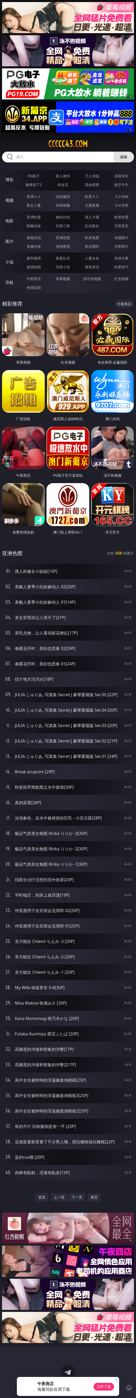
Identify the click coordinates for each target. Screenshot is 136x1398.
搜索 (123, 156)
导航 (9, 282)
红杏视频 (121, 278)
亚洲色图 (63, 237)
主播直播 (92, 205)
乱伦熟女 (92, 225)
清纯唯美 (63, 246)
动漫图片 (121, 237)
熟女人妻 (34, 205)
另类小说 (63, 266)
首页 (42, 1197)
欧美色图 (92, 237)
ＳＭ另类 (121, 205)
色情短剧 (34, 287)
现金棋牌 (92, 184)
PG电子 (34, 175)
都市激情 (34, 258)
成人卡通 (92, 217)
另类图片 (121, 246)
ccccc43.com (68, 144)
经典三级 (63, 225)
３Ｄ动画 (121, 196)
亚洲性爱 (34, 217)
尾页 (94, 1197)
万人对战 (92, 175)
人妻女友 (92, 258)
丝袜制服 (63, 205)
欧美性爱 (121, 217)
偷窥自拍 (34, 237)
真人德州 (63, 175)
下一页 (77, 1197)
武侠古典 (121, 258)
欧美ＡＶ (92, 196)
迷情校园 (34, 266)
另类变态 (121, 225)
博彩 (9, 179)
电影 (9, 221)
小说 (9, 262)
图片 (9, 241)
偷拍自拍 (63, 217)
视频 (9, 200)
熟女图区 (92, 246)
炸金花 (63, 184)
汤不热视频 (92, 278)
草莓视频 (63, 278)
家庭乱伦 (63, 258)
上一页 (59, 1197)
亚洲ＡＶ (34, 196)
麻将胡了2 (34, 184)
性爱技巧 (121, 266)
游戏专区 (121, 175)
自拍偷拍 (63, 196)
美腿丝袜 (34, 246)
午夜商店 (34, 278)
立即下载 (104, 1386)
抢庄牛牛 (121, 184)
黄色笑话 (92, 266)
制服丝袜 (34, 225)
